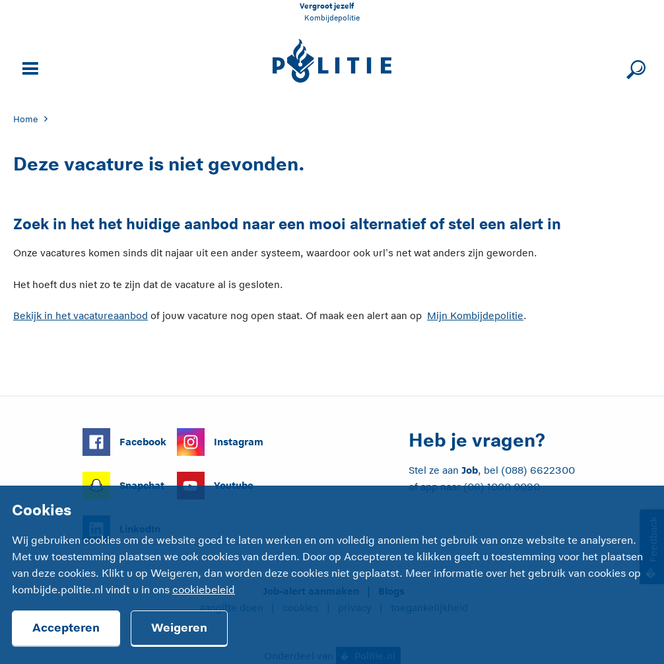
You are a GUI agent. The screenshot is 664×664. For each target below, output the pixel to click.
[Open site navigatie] (28, 67)
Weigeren (179, 627)
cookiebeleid (203, 590)
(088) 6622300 (538, 470)
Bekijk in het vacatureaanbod (80, 315)
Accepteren (66, 627)
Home (25, 119)
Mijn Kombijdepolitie (475, 315)
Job (469, 470)
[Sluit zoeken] (634, 67)
